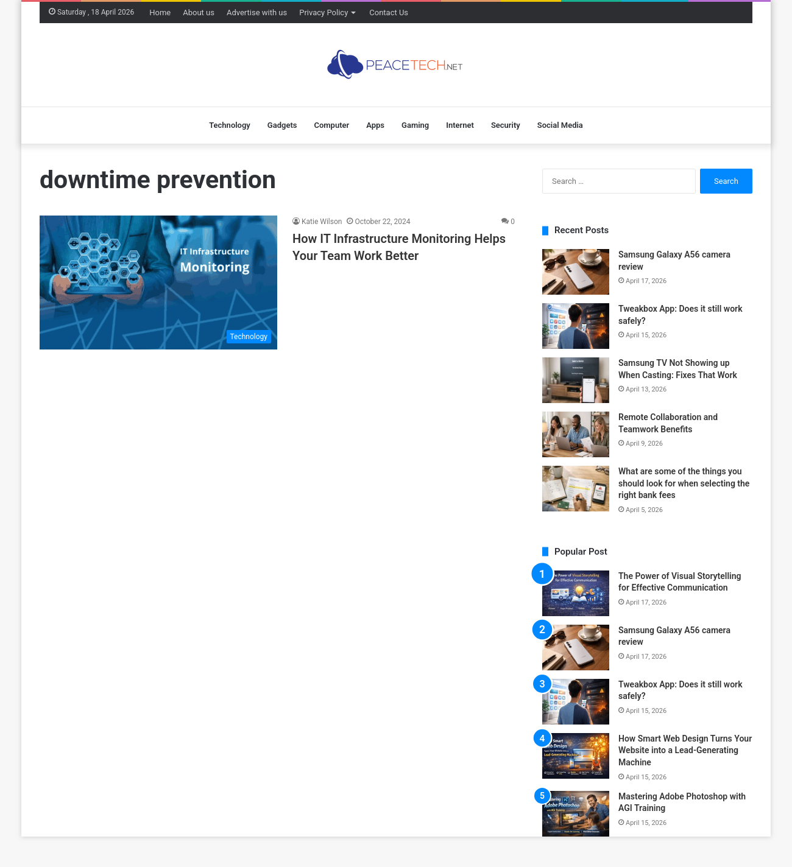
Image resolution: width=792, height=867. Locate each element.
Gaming (415, 125)
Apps (375, 125)
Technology (229, 125)
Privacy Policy (323, 12)
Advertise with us (257, 12)
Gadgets (282, 125)
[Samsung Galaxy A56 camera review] (575, 272)
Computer (331, 125)
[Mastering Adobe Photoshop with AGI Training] (575, 814)
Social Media (560, 125)
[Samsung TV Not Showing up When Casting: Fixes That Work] (575, 380)
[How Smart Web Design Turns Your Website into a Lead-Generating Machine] (575, 756)
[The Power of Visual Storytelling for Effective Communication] (575, 593)
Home (160, 12)
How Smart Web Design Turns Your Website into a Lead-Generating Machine (685, 750)
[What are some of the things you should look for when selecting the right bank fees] (575, 488)
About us (198, 12)
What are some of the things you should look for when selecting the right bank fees (683, 483)
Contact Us (388, 12)
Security (505, 125)
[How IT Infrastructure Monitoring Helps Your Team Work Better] (158, 282)
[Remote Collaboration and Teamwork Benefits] (575, 434)
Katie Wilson (322, 221)
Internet (460, 125)
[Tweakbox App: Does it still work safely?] (575, 326)
